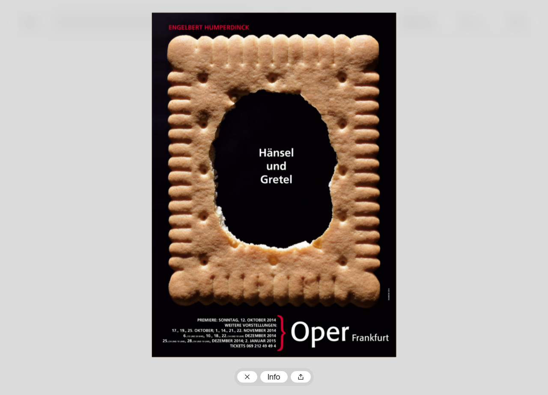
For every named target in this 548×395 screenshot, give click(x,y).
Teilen (300, 377)
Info (274, 378)
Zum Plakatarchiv (247, 377)
